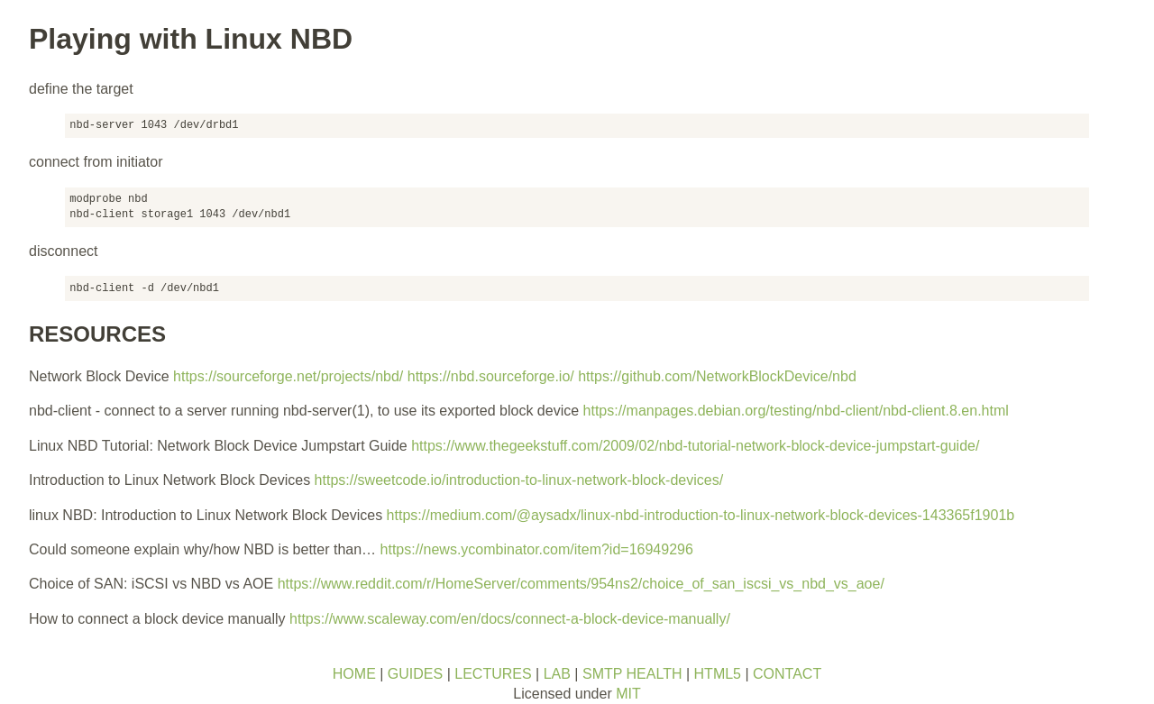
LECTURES (492, 673)
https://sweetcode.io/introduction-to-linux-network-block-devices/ (519, 480)
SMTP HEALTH (632, 673)
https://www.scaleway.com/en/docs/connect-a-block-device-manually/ (509, 618)
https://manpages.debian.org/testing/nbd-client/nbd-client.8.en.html (796, 410)
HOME (354, 673)
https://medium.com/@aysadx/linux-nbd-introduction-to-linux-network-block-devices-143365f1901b (701, 515)
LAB (557, 673)
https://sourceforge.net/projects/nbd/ (288, 376)
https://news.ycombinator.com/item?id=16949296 (536, 549)
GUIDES (415, 673)
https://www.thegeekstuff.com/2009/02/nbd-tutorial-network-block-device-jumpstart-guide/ (695, 445)
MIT (628, 693)
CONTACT (787, 673)
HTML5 (717, 673)
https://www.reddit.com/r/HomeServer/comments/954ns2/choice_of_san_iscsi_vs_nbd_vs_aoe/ (581, 583)
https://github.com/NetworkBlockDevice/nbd (717, 376)
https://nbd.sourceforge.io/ (491, 376)
